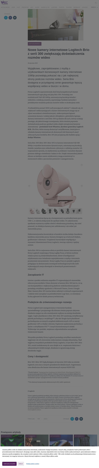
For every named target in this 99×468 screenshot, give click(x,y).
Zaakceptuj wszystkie (9, 463)
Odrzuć (21, 463)
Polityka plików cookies (32, 463)
